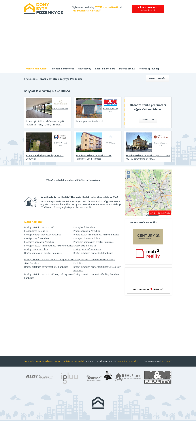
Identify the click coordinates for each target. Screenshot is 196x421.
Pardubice (76, 79)
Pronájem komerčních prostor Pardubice (93, 241)
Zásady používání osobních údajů (69, 361)
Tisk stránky (29, 361)
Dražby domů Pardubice (36, 249)
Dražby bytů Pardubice (84, 245)
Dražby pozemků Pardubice (87, 249)
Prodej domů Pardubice (36, 230)
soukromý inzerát (148, 8)
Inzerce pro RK (127, 68)
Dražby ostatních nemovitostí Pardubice (93, 252)
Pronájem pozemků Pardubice (39, 241)
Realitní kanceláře (105, 68)
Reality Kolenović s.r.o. (60, 104)
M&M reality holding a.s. (110, 105)
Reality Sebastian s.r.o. (160, 139)
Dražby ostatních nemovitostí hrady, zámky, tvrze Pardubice (48, 276)
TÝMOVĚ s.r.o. (110, 138)
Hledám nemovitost (63, 68)
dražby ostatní (49, 79)
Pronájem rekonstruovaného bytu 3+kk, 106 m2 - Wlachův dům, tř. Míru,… (148, 157)
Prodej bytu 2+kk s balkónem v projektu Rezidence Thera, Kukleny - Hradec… (45, 123)
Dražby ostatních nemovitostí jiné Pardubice (46, 266)
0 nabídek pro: (31, 78)
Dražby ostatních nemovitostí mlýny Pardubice (96, 274)
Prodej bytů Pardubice (84, 227)
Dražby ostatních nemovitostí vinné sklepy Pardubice (94, 261)
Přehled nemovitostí (37, 68)
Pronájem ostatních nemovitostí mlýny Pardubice (48, 245)
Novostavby (84, 68)
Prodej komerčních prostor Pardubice (42, 234)
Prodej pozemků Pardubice (86, 230)
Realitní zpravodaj (149, 68)
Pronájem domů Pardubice (86, 238)
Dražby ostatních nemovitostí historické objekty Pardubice (97, 268)
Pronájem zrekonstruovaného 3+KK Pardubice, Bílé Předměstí (93, 157)
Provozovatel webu (44, 361)
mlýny (64, 79)
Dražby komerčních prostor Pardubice (43, 252)
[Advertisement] (98, 42)
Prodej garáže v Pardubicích (89, 121)
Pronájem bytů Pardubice (36, 238)
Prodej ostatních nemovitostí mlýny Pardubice (96, 234)
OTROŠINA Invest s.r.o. (60, 139)
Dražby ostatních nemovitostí (38, 227)
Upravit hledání (157, 78)
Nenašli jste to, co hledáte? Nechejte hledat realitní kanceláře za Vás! (79, 197)
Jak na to (148, 119)
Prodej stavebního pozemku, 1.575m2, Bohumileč (45, 157)
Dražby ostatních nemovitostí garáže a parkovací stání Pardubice (48, 261)
